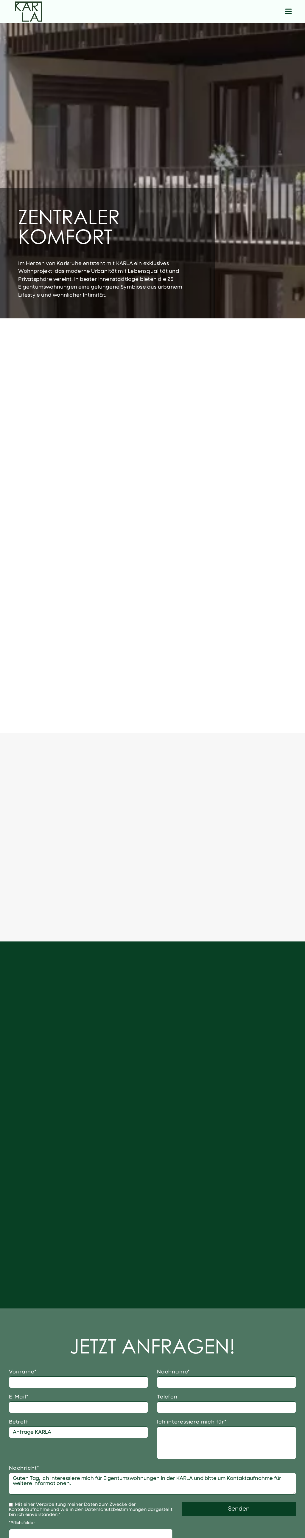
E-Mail (23, 1397)
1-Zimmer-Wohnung (226, 1433)
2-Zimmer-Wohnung (226, 1439)
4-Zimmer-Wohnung (226, 1452)
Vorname (23, 1372)
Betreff (18, 1422)
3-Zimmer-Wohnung (226, 1446)
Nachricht (24, 1468)
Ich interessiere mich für (192, 1422)
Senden (239, 1509)
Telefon (167, 1397)
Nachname (173, 1372)
